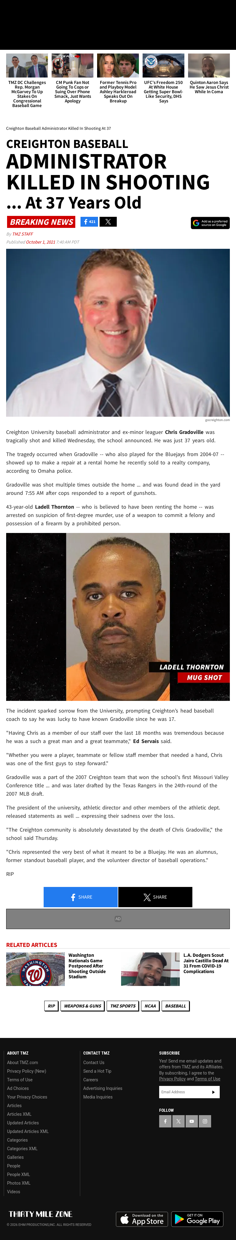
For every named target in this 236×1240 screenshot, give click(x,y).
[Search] (227, 41)
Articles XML (19, 1114)
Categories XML (22, 1148)
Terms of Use (20, 1079)
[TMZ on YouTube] (192, 1121)
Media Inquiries (97, 1097)
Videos (13, 1191)
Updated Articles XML (28, 1131)
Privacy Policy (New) (26, 1071)
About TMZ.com (22, 1062)
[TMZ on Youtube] (39, 10)
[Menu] (8, 41)
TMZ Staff (22, 234)
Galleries (15, 1157)
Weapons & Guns (82, 1006)
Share (80, 897)
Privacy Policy (172, 1078)
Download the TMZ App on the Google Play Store (197, 1219)
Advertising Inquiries (102, 1088)
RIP (51, 1006)
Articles (14, 1105)
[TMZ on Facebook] (10, 10)
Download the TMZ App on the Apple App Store (142, 1219)
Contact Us (93, 1062)
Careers (90, 1079)
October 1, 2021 (41, 242)
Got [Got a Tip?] (20, 26)
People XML (18, 1174)
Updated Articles (23, 1122)
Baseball (175, 1006)
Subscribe (213, 1092)
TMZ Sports (122, 1006)
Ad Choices (18, 1088)
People (13, 1165)
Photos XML (18, 1183)
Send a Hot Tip (97, 1071)
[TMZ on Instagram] (54, 10)
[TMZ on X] (25, 10)
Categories (17, 1140)
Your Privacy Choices (27, 1097)
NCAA (150, 1006)
